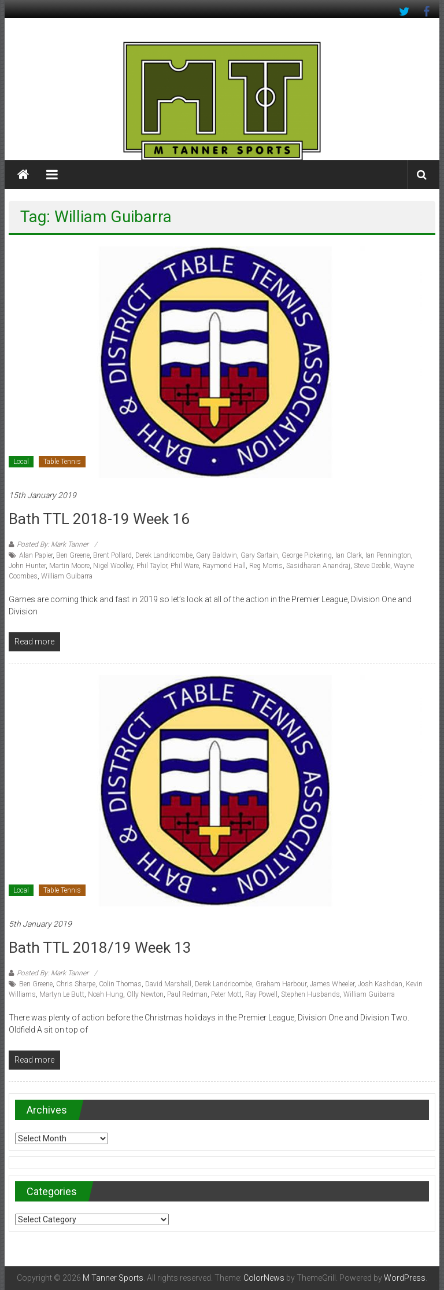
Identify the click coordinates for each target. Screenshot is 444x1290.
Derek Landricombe (164, 555)
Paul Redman (187, 994)
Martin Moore (69, 566)
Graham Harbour (281, 984)
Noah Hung (105, 994)
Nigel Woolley (113, 566)
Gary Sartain (259, 555)
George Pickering (307, 555)
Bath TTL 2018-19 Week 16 (99, 519)
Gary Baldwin (216, 555)
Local (21, 462)
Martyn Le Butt (61, 994)
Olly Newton (145, 994)
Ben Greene (73, 555)
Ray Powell (261, 994)
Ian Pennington (388, 555)
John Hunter (27, 566)
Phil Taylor (151, 566)
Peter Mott (226, 994)
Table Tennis (62, 462)
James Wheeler (332, 984)
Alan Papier (36, 555)
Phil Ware (185, 566)
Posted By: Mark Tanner (52, 544)
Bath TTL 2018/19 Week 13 (100, 947)
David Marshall (168, 984)
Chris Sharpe (75, 984)
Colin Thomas (120, 984)
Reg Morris (266, 566)
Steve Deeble (372, 566)
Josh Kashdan (380, 984)
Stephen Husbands (310, 994)
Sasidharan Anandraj (318, 566)
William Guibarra (66, 576)
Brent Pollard (112, 555)
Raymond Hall (224, 566)
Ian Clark (348, 555)
